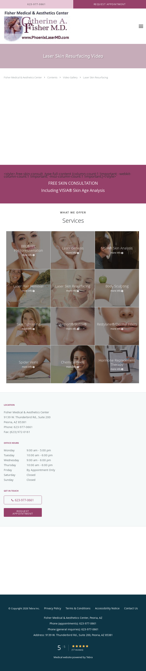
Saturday (31, 474)
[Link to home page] (49, 26)
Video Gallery (70, 77)
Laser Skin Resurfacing (95, 77)
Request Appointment (23, 512)
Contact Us (131, 608)
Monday (31, 450)
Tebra (89, 657)
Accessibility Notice (107, 608)
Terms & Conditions (78, 608)
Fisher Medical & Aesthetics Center (23, 77)
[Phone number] (23, 500)
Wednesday (31, 460)
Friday (31, 469)
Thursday (31, 464)
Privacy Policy (52, 608)
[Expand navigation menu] (141, 26)
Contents (52, 77)
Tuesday (31, 455)
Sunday (31, 479)
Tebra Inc (34, 608)
